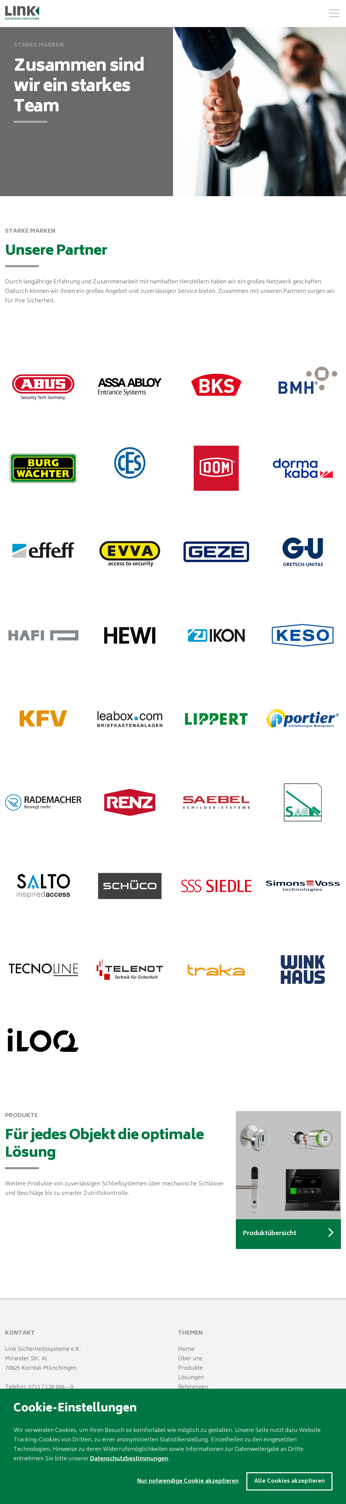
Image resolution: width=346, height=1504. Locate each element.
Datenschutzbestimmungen (129, 1459)
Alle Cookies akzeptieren (289, 1481)
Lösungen (191, 1378)
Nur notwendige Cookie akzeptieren (188, 1481)
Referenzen (193, 1387)
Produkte (190, 1368)
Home (186, 1349)
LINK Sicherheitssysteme (23, 13)
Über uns (190, 1359)
